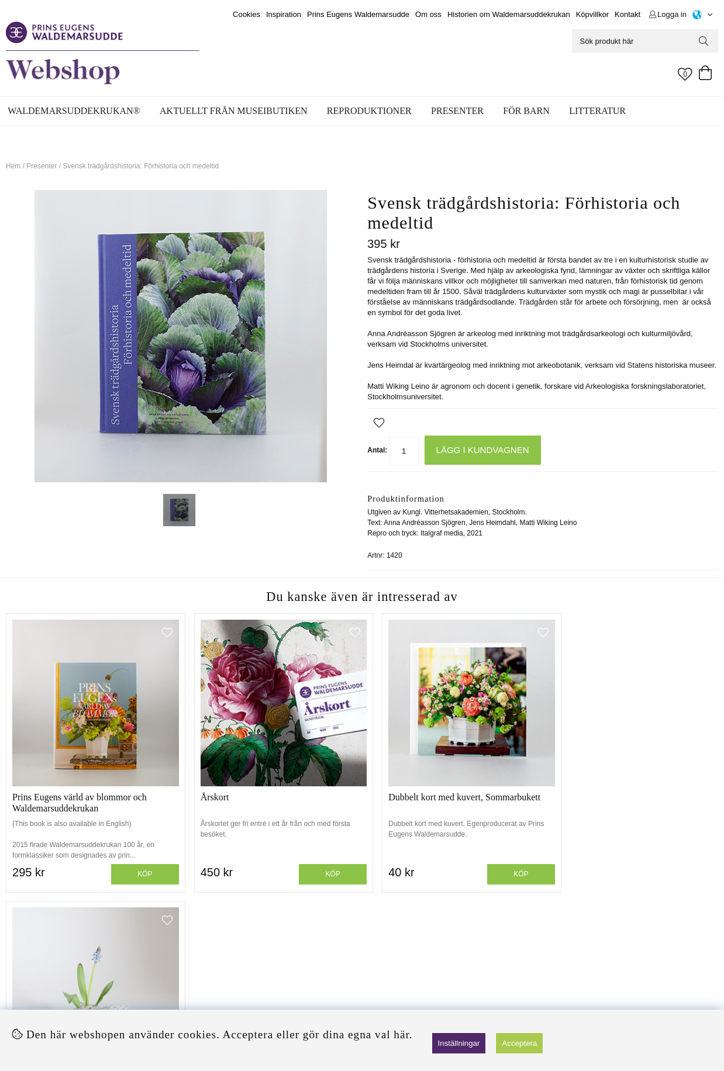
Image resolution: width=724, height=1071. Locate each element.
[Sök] (645, 41)
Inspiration (283, 14)
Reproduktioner (369, 111)
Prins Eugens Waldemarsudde (358, 14)
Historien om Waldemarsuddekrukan (508, 14)
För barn (526, 111)
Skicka (681, 987)
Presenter (457, 111)
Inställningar (459, 1043)
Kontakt (627, 14)
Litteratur (597, 111)
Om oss (428, 14)
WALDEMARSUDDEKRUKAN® (74, 111)
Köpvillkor (592, 14)
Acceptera (519, 1043)
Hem (13, 166)
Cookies (246, 14)
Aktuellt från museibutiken (233, 111)
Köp (138, 866)
